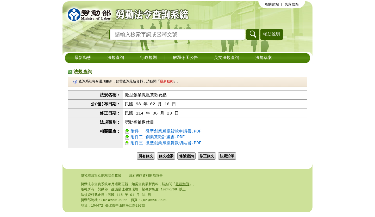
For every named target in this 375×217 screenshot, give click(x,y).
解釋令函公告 (185, 58)
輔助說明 (271, 34)
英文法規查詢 (226, 58)
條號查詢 (186, 159)
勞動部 (103, 193)
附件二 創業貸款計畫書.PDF (157, 139)
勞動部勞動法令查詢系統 (126, 14)
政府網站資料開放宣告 (146, 178)
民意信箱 (292, 4)
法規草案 (263, 58)
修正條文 (206, 159)
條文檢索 (166, 159)
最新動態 (82, 58)
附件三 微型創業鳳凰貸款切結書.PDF (165, 146)
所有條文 (146, 159)
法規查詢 (115, 58)
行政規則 (148, 58)
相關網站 (272, 4)
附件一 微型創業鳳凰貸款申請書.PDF (165, 133)
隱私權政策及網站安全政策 (101, 178)
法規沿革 (227, 159)
